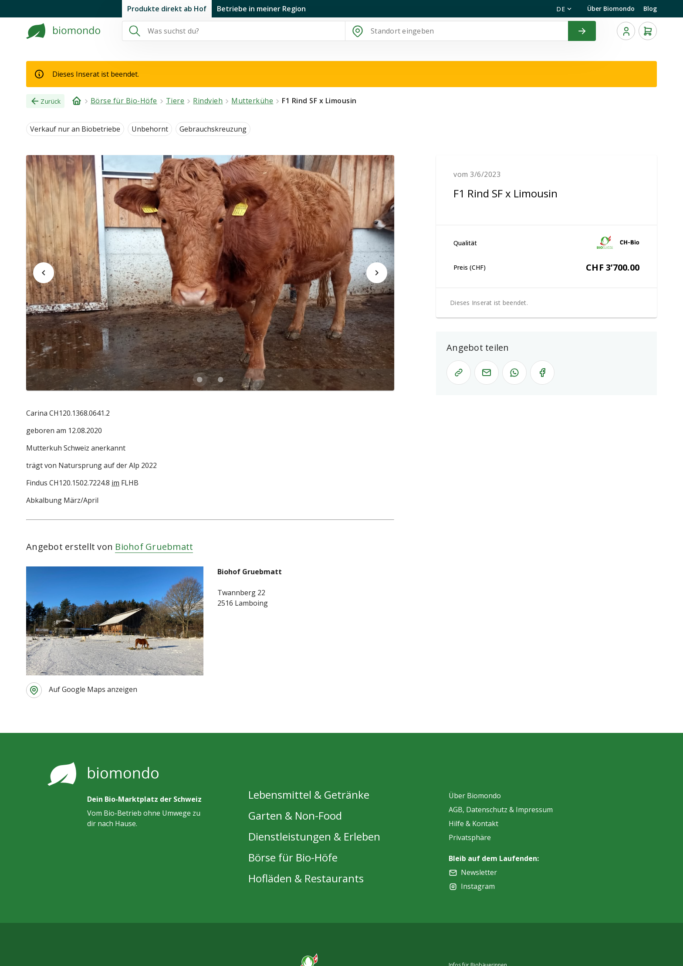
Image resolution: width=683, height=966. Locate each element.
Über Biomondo (611, 8)
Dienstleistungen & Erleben (314, 836)
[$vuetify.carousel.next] (376, 272)
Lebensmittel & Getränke (308, 794)
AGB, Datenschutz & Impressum (501, 809)
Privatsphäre (470, 837)
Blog (650, 8)
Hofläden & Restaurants (306, 878)
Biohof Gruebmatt (154, 546)
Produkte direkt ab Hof (166, 9)
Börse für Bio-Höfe (293, 857)
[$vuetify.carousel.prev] (43, 272)
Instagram (478, 886)
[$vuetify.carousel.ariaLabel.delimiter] (200, 379)
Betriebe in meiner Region (261, 9)
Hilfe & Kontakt (473, 823)
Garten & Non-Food (295, 815)
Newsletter (479, 872)
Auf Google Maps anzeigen (93, 689)
